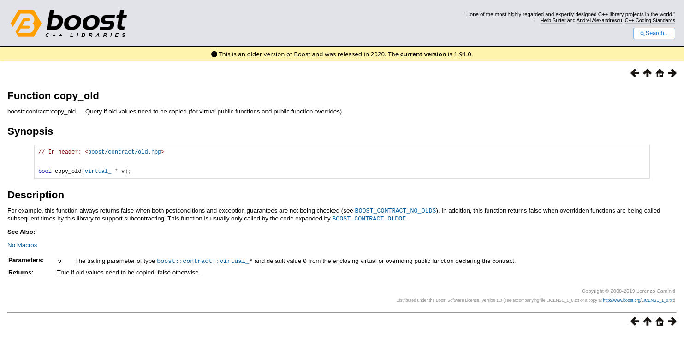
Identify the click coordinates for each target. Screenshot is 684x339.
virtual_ (98, 176)
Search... (654, 33)
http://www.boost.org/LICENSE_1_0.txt (638, 304)
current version (423, 54)
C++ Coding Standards (650, 20)
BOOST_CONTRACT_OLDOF (369, 223)
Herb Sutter (553, 20)
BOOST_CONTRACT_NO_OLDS (395, 216)
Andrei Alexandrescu (599, 20)
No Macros (22, 249)
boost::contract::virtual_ (203, 265)
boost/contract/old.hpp (124, 153)
